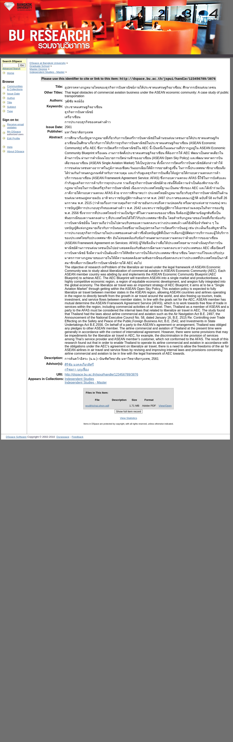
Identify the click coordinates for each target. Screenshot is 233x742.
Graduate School (40, 66)
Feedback (77, 437)
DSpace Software (16, 437)
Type (10, 111)
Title (9, 102)
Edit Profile (13, 138)
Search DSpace (12, 61)
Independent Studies (79, 379)
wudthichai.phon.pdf (97, 406)
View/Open (165, 406)
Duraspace (62, 437)
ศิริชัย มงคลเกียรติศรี (79, 365)
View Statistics (128, 418)
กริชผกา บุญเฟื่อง (77, 370)
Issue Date (13, 93)
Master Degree (38, 69)
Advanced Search (11, 68)
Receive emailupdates (15, 126)
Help (9, 147)
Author (11, 98)
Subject (11, 106)
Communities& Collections (15, 88)
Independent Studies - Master (47, 72)
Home (10, 73)
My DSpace (14, 131)
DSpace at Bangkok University (48, 63)
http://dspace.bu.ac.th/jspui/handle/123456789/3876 (101, 375)
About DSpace (15, 151)
